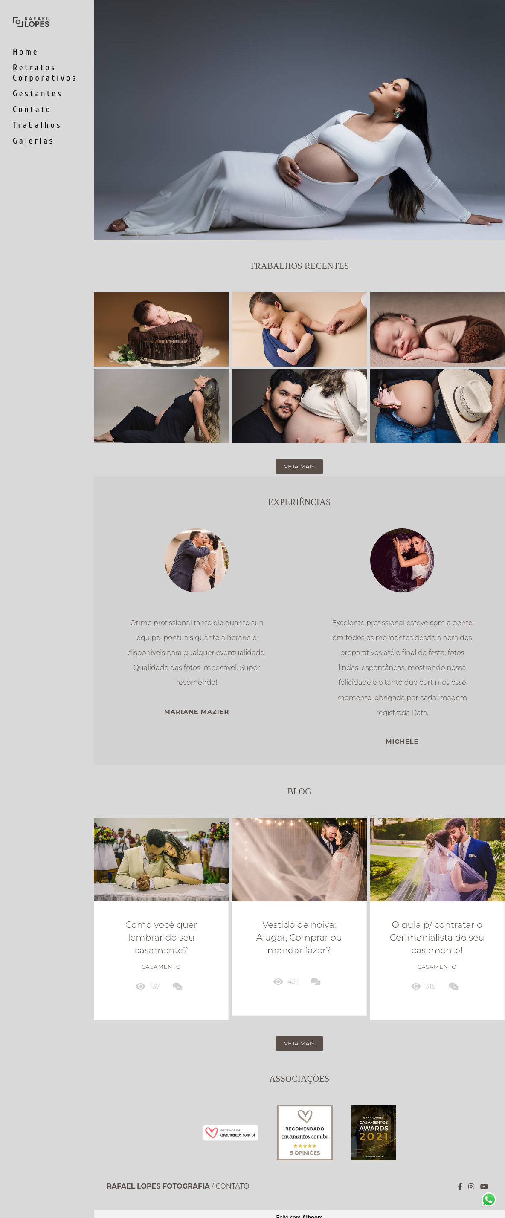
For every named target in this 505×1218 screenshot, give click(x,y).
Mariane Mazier (196, 712)
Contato (32, 109)
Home (26, 52)
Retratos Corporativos (45, 73)
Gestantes (38, 93)
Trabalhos (37, 125)
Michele (402, 742)
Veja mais (299, 466)
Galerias (34, 141)
